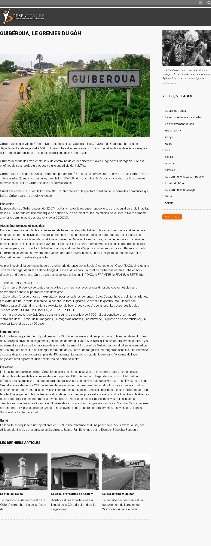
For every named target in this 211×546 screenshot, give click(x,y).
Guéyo (169, 137)
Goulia (169, 157)
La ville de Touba (175, 110)
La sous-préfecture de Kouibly (183, 117)
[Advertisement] (167, 17)
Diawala (170, 170)
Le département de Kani (179, 124)
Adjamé (170, 163)
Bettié (169, 196)
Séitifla (169, 203)
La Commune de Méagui (180, 189)
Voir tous (172, 217)
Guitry (168, 143)
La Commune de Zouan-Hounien (185, 176)
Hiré (167, 150)
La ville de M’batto (176, 183)
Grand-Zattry (173, 130)
